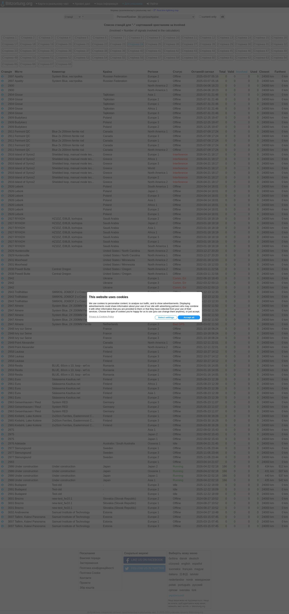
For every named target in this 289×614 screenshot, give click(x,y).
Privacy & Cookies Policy (101, 316)
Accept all (189, 317)
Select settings (166, 317)
